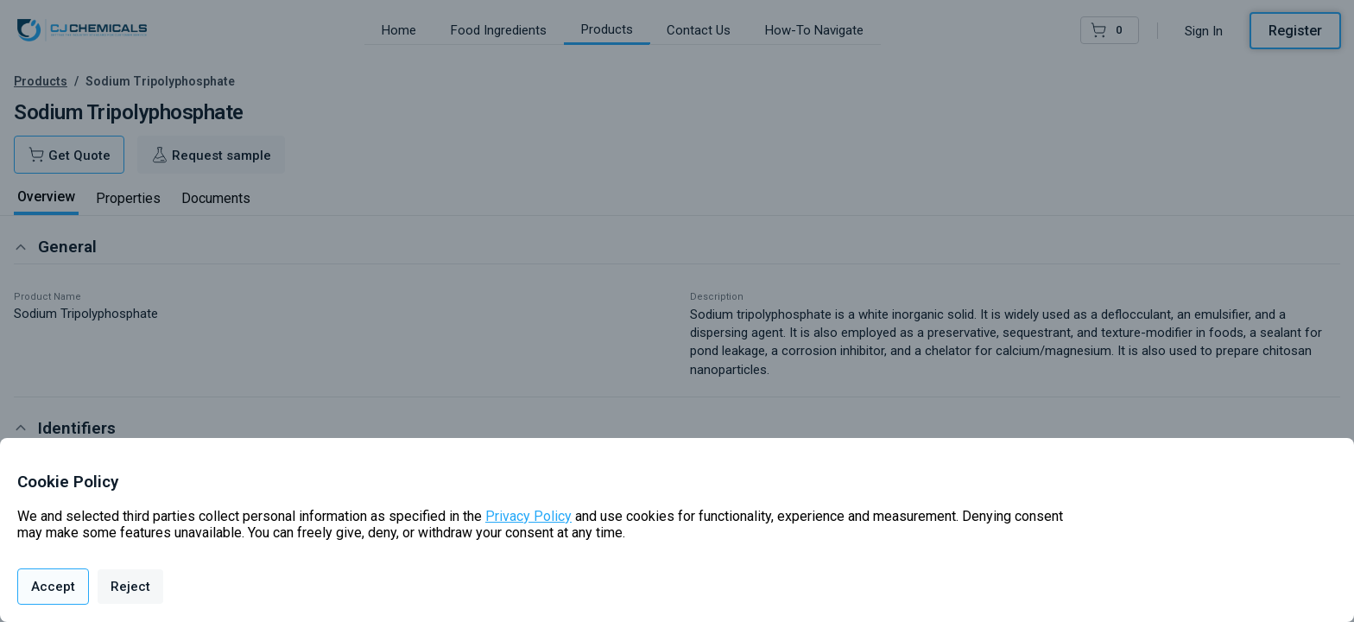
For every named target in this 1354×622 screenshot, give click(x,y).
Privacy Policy (528, 516)
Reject (130, 586)
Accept (53, 586)
